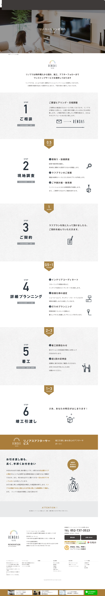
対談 (85, 566)
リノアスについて (10, 561)
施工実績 (86, 568)
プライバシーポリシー (57, 571)
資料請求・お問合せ (72, 593)
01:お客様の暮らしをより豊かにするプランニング (13, 567)
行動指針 (54, 566)
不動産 (62, 3)
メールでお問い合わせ (70, 127)
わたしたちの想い (56, 563)
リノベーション (53, 3)
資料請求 (72, 538)
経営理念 (54, 564)
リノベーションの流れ (26, 566)
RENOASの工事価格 (25, 564)
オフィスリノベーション (73, 563)
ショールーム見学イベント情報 (22, 592)
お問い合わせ (93, 3)
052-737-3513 (77, 531)
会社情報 (55, 561)
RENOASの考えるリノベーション (12, 563)
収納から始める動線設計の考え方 (28, 563)
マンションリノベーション (74, 566)
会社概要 (75, 3)
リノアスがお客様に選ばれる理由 (12, 564)
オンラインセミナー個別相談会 (47, 592)
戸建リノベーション (72, 564)
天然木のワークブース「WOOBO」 (12, 575)
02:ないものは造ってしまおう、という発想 (13, 570)
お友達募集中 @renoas (90, 592)
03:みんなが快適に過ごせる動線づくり (13, 572)
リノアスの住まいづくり (40, 3)
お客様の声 (86, 563)
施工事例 (68, 3)
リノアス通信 (83, 3)
